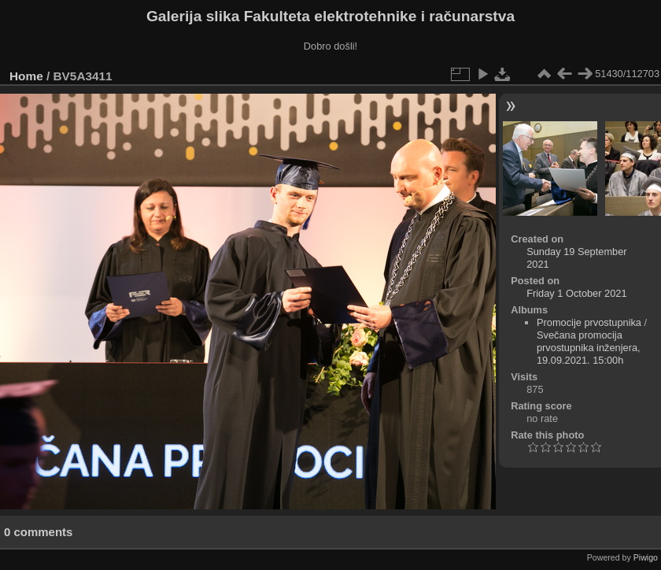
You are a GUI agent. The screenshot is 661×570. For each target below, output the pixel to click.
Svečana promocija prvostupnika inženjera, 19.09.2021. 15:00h (589, 347)
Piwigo (645, 557)
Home (26, 76)
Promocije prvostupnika (589, 322)
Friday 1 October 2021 (576, 293)
